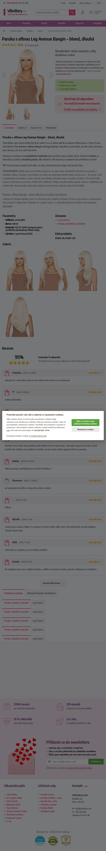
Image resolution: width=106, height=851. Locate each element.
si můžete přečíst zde (37, 436)
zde (8, 430)
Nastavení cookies (85, 429)
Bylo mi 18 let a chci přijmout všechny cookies (85, 422)
